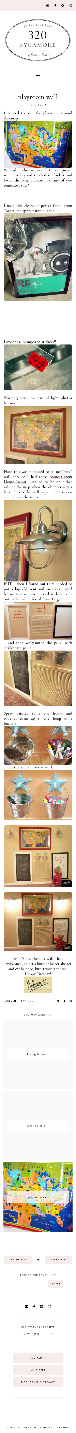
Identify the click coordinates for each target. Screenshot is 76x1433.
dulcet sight (60, 1427)
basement (11, 1001)
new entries (18, 1259)
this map (11, 118)
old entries (58, 1259)
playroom (27, 1001)
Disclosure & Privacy (38, 1382)
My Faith (38, 1358)
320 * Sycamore (26, 1427)
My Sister (38, 1370)
